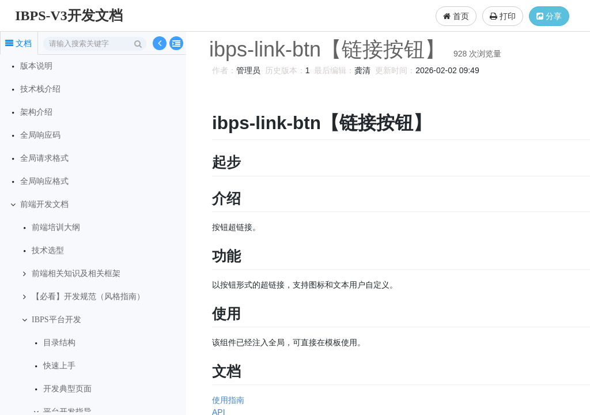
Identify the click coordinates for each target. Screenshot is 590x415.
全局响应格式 (44, 181)
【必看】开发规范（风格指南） (88, 296)
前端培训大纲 (56, 227)
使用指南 (226, 400)
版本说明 (36, 66)
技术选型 (48, 250)
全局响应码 (40, 135)
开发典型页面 (67, 388)
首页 (456, 16)
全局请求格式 (44, 158)
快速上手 (59, 365)
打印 (503, 16)
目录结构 (59, 342)
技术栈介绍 (40, 89)
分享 (549, 16)
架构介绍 (36, 112)
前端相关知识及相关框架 (76, 273)
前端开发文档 (44, 204)
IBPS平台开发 (56, 319)
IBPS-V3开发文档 (69, 15)
